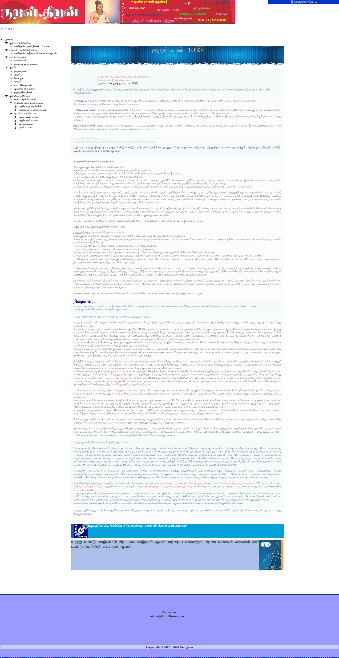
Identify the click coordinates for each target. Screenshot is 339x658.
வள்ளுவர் (20, 60)
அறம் (17, 74)
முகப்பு (9, 39)
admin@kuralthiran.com (167, 616)
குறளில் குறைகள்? (24, 88)
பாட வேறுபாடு (23, 85)
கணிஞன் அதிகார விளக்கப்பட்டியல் (35, 53)
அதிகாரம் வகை (28, 120)
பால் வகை (25, 127)
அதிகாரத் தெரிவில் (30, 106)
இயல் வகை (26, 124)
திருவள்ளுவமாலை (25, 64)
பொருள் (19, 78)
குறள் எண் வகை (28, 117)
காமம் (17, 81)
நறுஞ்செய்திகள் (23, 92)
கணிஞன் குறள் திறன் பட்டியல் (32, 46)
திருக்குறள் (20, 71)
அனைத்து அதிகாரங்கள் (33, 110)
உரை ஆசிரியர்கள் (25, 99)
